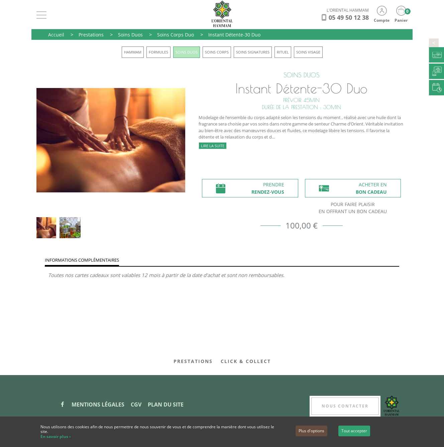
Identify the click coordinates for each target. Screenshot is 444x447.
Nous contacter (345, 406)
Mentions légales (98, 404)
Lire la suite (212, 145)
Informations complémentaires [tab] (82, 260)
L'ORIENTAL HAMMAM (348, 10)
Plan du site (166, 404)
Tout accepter (354, 431)
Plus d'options (311, 431)
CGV (136, 404)
